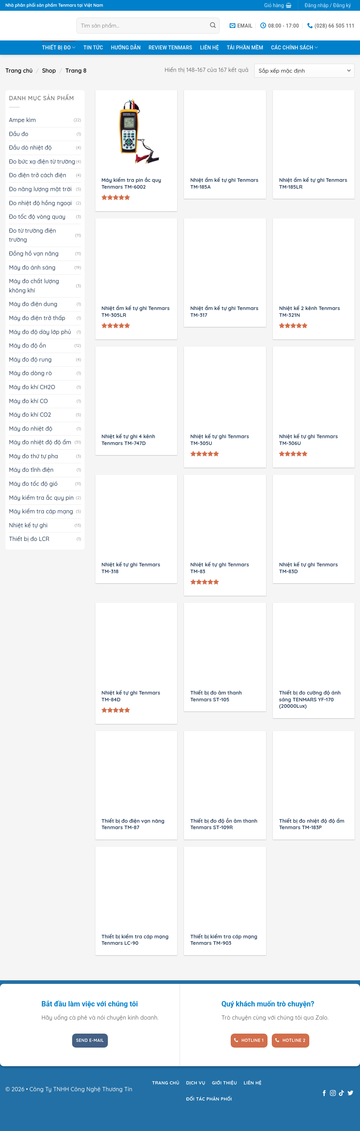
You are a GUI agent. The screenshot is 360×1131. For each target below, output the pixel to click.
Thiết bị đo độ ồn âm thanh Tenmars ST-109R (224, 824)
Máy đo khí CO (28, 401)
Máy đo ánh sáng (32, 267)
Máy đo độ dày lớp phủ (40, 331)
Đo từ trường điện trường (32, 235)
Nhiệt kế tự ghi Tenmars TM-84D (130, 696)
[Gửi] (213, 26)
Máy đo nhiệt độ (30, 428)
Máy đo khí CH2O (32, 387)
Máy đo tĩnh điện (31, 469)
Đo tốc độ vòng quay (37, 216)
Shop (49, 70)
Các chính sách (294, 47)
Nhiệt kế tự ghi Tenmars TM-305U (219, 439)
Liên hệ (209, 47)
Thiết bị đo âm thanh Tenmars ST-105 (216, 696)
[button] (277, 5)
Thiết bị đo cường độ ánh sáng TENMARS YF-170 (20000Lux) (310, 699)
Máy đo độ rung (30, 359)
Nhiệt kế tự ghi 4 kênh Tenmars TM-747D (128, 439)
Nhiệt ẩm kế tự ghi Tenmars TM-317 (224, 311)
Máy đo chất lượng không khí (34, 285)
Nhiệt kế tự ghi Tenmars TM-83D (308, 568)
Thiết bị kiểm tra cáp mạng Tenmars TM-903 (224, 940)
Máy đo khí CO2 (30, 414)
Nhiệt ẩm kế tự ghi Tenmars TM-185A (224, 183)
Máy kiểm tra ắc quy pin (41, 497)
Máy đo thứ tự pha (33, 456)
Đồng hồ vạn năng (34, 253)
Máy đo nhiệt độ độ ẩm (40, 442)
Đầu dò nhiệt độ (30, 147)
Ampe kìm (22, 120)
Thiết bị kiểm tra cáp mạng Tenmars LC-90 (135, 940)
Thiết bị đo (59, 47)
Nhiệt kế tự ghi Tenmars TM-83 (219, 568)
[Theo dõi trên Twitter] (350, 1093)
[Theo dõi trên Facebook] (324, 1093)
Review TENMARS (170, 47)
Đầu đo (18, 133)
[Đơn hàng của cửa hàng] (304, 71)
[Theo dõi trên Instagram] (333, 1093)
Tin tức (93, 47)
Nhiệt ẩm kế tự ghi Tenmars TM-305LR (135, 311)
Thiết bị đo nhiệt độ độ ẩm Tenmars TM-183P (311, 824)
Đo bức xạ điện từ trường (42, 161)
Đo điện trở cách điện (37, 175)
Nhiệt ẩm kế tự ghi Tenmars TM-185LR (313, 183)
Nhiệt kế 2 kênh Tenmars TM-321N (309, 311)
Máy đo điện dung (33, 304)
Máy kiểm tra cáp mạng (41, 511)
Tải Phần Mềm (245, 47)
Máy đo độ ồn (27, 345)
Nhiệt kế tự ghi (28, 525)
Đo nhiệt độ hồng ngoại (40, 203)
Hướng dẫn (126, 47)
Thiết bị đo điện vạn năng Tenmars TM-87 (132, 824)
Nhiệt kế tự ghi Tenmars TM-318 (130, 568)
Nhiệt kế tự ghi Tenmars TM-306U (308, 439)
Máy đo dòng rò (30, 373)
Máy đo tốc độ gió (33, 483)
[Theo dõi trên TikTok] (341, 1093)
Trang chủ (18, 70)
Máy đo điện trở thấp (37, 318)
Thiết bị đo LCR (29, 538)
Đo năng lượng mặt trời (40, 189)
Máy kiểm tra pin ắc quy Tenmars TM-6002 (131, 183)
